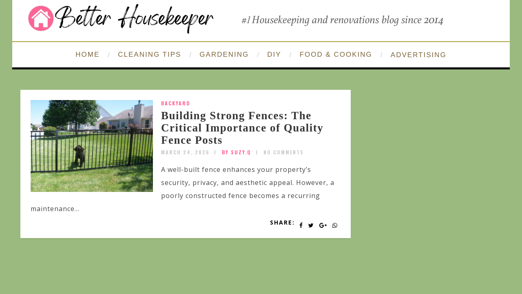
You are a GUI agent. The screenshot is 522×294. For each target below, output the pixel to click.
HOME (87, 54)
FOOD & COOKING (336, 54)
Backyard (175, 103)
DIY (274, 54)
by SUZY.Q (236, 152)
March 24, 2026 (185, 152)
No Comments (283, 152)
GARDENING (224, 54)
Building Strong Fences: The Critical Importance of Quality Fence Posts (242, 127)
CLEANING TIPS (149, 54)
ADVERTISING (419, 55)
